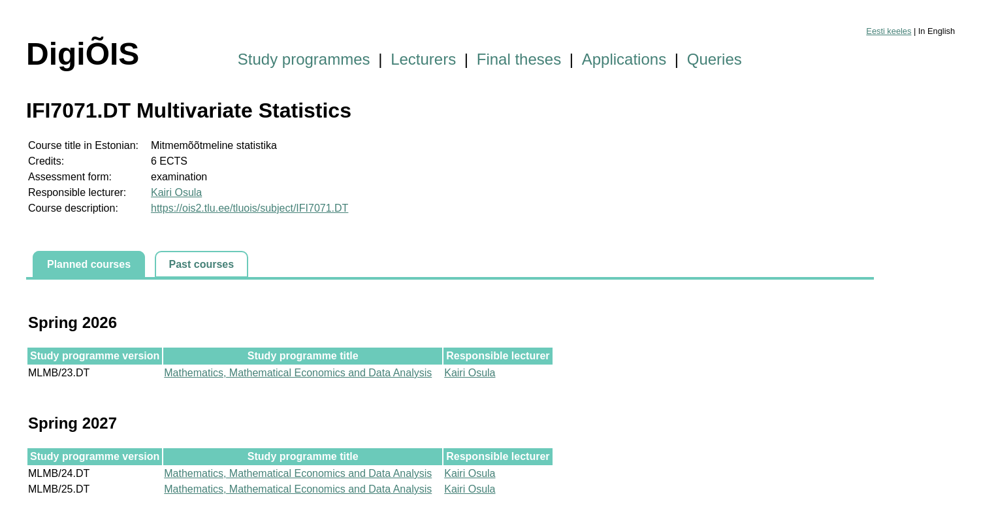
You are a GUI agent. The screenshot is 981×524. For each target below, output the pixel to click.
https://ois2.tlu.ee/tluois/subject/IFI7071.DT (249, 208)
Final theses (519, 59)
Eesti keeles (888, 31)
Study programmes (304, 59)
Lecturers (423, 59)
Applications (624, 59)
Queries (714, 59)
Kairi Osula (176, 192)
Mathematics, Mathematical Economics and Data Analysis (298, 372)
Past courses (201, 264)
